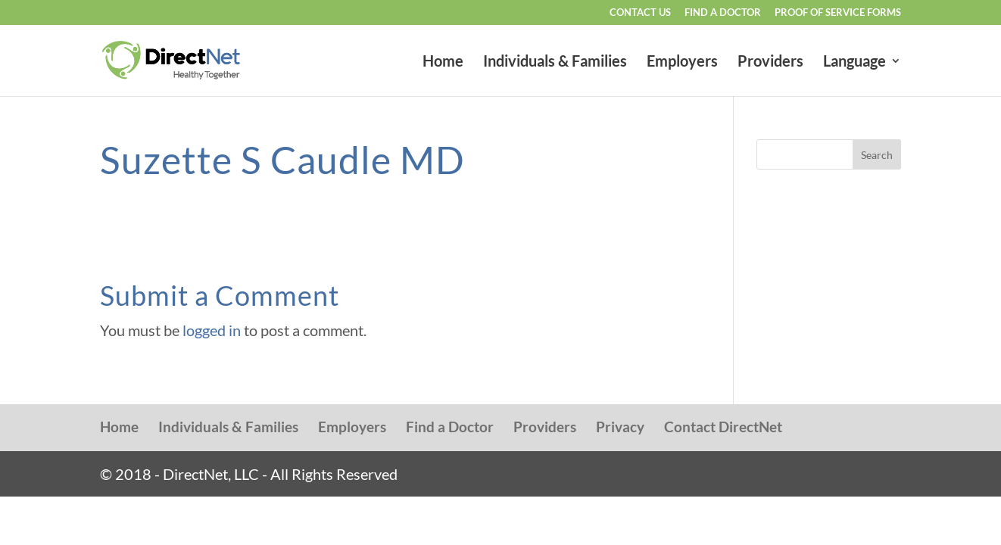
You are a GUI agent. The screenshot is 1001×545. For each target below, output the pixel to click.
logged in (211, 330)
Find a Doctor (722, 13)
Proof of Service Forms (838, 13)
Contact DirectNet (723, 426)
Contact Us (640, 13)
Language (854, 62)
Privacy (620, 426)
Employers (682, 62)
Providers (770, 62)
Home (443, 62)
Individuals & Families (555, 62)
